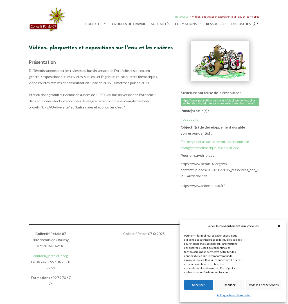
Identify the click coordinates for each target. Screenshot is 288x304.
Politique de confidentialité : (234, 295)
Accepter (198, 285)
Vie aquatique (228, 147)
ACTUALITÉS (160, 24)
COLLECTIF (93, 24)
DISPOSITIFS (241, 24)
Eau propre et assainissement (203, 141)
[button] (279, 226)
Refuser (230, 285)
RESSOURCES (216, 24)
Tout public (189, 119)
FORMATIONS (186, 24)
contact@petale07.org (50, 255)
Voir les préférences (264, 285)
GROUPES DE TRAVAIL (129, 24)
